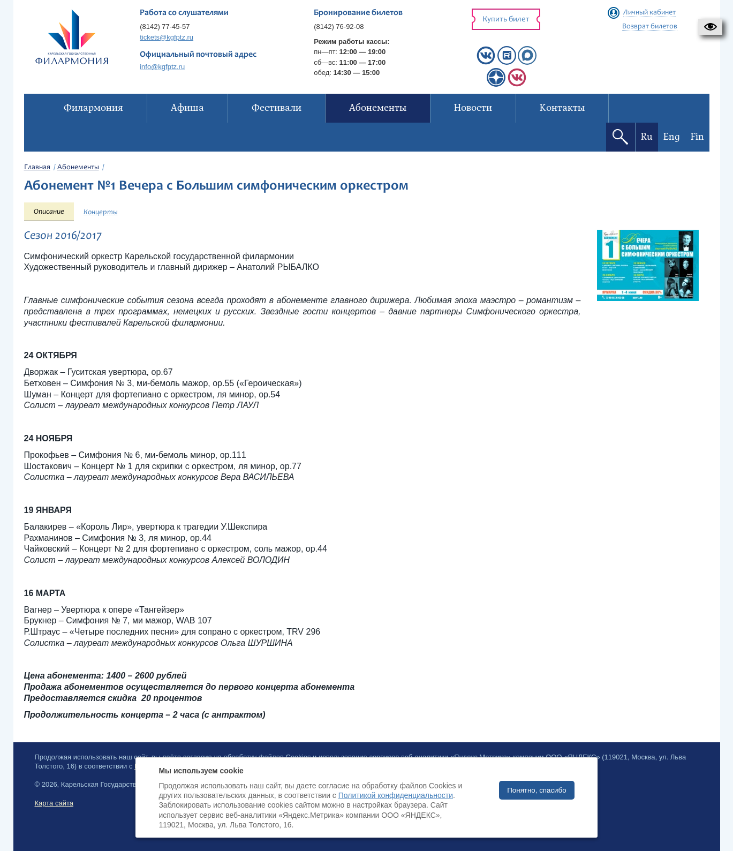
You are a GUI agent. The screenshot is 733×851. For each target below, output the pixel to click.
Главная (37, 167)
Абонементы (78, 167)
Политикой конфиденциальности (395, 795)
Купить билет (506, 20)
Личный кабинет (649, 13)
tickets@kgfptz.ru (166, 37)
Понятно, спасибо (536, 790)
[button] (710, 27)
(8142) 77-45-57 (165, 26)
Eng (671, 137)
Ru (647, 137)
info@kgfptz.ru (162, 67)
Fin (697, 137)
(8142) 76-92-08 (339, 26)
